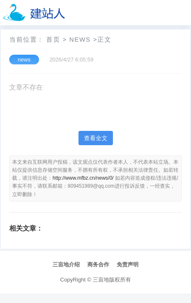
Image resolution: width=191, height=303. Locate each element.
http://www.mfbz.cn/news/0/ (82, 178)
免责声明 (128, 264)
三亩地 (101, 279)
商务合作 (98, 264)
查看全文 (95, 138)
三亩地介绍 (66, 264)
